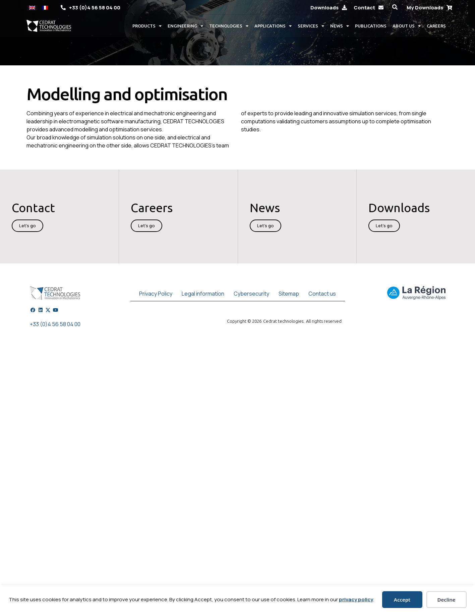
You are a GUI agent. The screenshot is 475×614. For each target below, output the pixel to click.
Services (311, 26)
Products (147, 26)
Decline (446, 599)
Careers (436, 25)
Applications (273, 26)
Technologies (228, 26)
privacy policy (356, 599)
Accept (402, 599)
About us (407, 26)
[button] (395, 7)
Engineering (185, 26)
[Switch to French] (45, 7)
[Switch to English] (32, 7)
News (339, 26)
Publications (371, 25)
